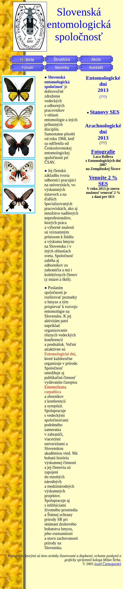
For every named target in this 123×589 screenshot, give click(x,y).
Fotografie (103, 151)
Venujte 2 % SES (103, 180)
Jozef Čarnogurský (107, 564)
